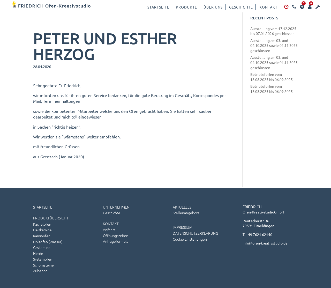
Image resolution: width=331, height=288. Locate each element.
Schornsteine (43, 265)
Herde (38, 253)
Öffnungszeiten (115, 235)
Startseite (158, 7)
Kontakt (268, 7)
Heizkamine (42, 229)
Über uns (213, 7)
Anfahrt (109, 229)
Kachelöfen (42, 224)
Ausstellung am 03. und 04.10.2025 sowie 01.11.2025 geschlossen (274, 45)
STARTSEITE (42, 207)
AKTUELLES (182, 207)
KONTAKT (111, 223)
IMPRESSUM (182, 227)
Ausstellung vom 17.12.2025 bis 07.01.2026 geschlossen (273, 31)
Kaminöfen (41, 235)
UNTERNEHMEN (116, 207)
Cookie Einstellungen (190, 239)
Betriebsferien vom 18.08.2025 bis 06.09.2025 (271, 77)
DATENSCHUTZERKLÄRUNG (195, 233)
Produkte (186, 7)
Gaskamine (41, 247)
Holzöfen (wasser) (47, 241)
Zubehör (40, 270)
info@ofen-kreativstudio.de (265, 243)
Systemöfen (42, 259)
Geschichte (241, 7)
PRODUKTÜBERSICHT (51, 217)
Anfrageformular (116, 241)
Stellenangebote (186, 212)
